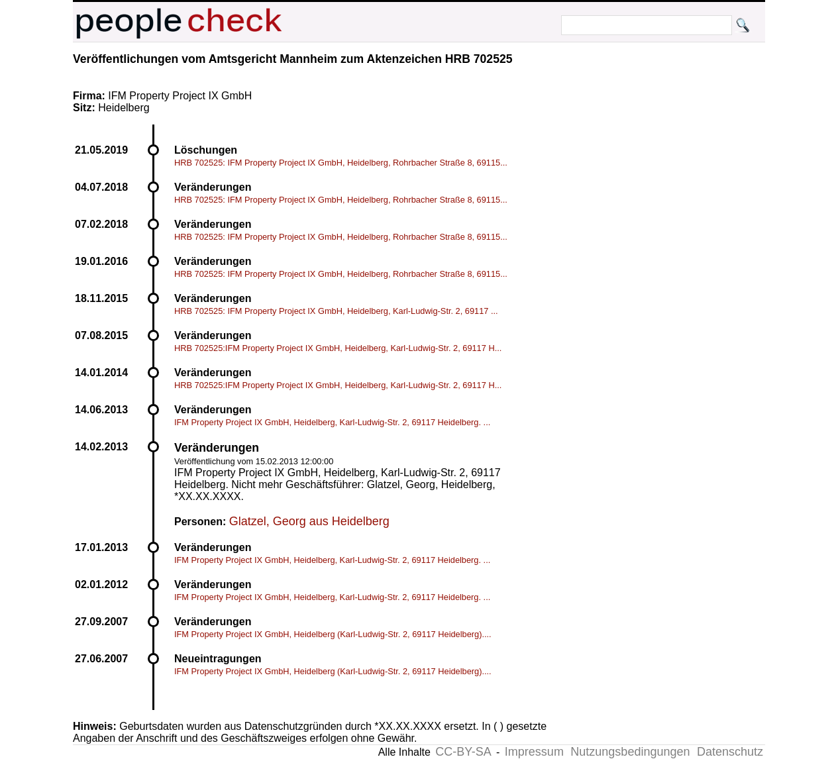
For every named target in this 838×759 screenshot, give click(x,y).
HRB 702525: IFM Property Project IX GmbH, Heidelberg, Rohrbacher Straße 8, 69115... (340, 163)
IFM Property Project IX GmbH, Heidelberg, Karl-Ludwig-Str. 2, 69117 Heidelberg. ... (332, 422)
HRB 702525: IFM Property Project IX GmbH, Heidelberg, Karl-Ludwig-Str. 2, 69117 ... (336, 311)
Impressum (534, 751)
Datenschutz (730, 751)
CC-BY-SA (463, 751)
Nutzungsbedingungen (630, 751)
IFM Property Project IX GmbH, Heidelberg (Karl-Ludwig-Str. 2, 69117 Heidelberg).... (333, 634)
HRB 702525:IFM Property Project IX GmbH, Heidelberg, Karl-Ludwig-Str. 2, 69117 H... (337, 348)
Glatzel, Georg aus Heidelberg (309, 521)
